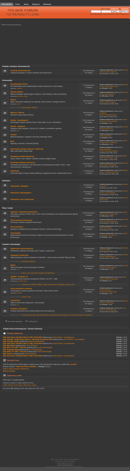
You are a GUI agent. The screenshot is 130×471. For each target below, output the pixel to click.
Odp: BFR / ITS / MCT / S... (109, 235)
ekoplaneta (103, 113)
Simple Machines (73, 459)
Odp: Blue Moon (106, 136)
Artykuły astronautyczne (20, 70)
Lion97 (125, 134)
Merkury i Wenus (17, 113)
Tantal (39, 351)
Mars (12, 141)
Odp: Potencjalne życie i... (109, 115)
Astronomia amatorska (28, 261)
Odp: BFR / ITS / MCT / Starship (14, 347)
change (34, 385)
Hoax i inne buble (32, 273)
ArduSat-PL (89, 315)
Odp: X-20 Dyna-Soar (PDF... (110, 172)
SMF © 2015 (63, 459)
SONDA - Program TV (19, 277)
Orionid (125, 70)
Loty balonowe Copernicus (77, 315)
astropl (26, 96)
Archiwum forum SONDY (29, 284)
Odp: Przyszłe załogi (107, 302)
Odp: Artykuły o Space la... (109, 72)
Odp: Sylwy (104, 199)
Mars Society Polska (43, 315)
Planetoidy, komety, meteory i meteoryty (26, 149)
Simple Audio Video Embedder (65, 461)
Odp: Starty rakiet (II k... (108, 94)
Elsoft (25, 281)
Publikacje (14, 171)
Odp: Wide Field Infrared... (109, 165)
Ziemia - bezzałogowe (19, 120)
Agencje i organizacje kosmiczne (23, 212)
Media (12, 265)
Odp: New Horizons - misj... (109, 157)
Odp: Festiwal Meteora (108, 256)
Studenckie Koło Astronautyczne (59, 315)
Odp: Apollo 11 (8, 354)
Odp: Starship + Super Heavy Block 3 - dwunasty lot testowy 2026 (27, 339)
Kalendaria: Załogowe (19, 186)
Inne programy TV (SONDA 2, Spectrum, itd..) (61, 284)
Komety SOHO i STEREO (29, 107)
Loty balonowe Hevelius (29, 315)
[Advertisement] (65, 46)
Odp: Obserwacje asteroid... (110, 151)
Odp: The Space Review (108, 267)
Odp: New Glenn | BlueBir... (109, 121)
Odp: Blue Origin (106, 228)
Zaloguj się (114, 9)
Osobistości (15, 300)
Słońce (13, 100)
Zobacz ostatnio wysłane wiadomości (16, 369)
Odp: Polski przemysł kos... (109, 221)
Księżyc (13, 135)
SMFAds (59, 463)
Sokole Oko (27, 385)
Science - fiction (26, 297)
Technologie (15, 233)
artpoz (125, 119)
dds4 (124, 277)
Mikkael (125, 301)
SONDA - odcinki (42, 284)
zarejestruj (124, 9)
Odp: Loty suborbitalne (108, 193)
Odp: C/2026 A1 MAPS (108, 102)
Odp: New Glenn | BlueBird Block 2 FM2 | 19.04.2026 (22, 337)
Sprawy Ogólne (16, 92)
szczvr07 (73, 364)
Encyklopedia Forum (18, 84)
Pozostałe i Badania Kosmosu (22, 162)
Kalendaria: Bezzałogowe (20, 193)
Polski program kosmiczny (21, 220)
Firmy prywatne (16, 227)
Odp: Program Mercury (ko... (110, 86)
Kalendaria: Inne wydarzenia (22, 199)
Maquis (125, 170)
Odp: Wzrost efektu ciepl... (109, 291)
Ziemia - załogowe (17, 126)
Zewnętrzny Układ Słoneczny (22, 156)
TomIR (18, 104)
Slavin (125, 156)
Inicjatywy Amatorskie (19, 255)
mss (18, 130)
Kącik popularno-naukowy (21, 288)
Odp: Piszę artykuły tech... (109, 310)
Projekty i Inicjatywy (18, 309)
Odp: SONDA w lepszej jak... (110, 279)
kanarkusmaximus (105, 149)
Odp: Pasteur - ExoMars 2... (110, 142)
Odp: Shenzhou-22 (107, 128)
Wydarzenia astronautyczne (21, 248)
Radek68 (19, 88)
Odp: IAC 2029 (105, 250)
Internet (24, 273)
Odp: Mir (103, 186)
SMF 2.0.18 (54, 459)
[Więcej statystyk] (9, 371)
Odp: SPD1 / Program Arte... (110, 214)
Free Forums (69, 463)
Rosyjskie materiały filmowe (46, 273)
